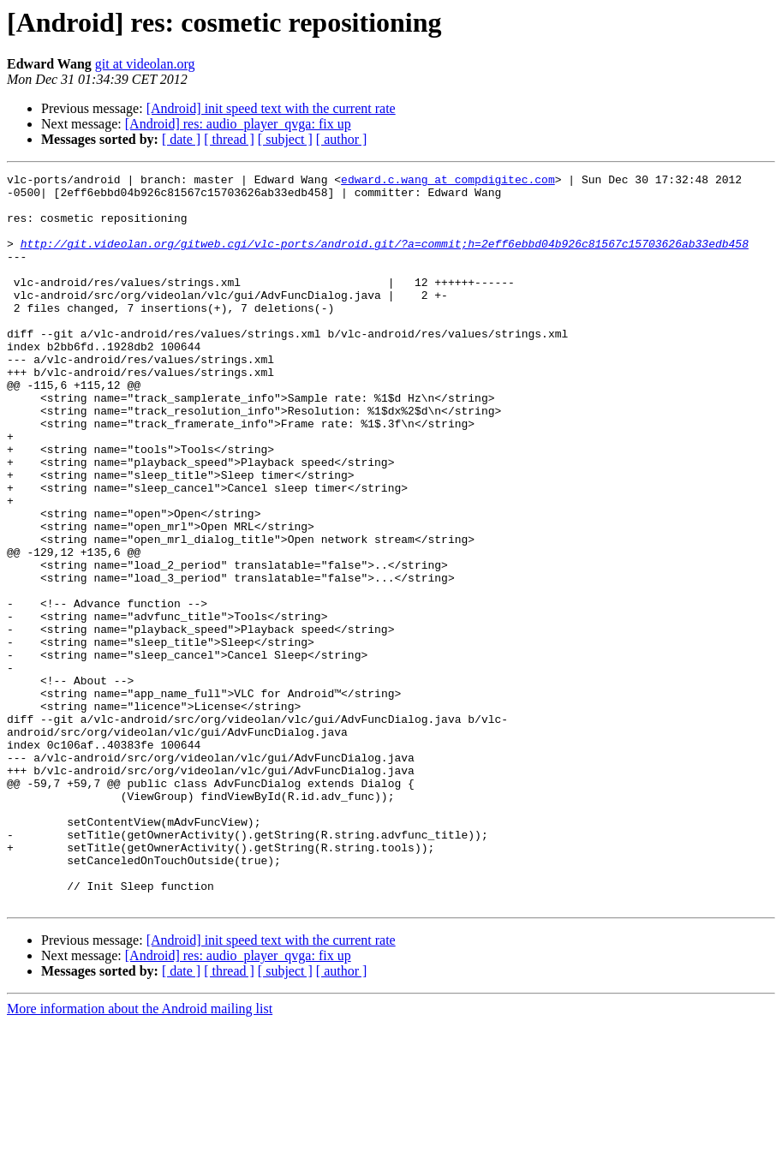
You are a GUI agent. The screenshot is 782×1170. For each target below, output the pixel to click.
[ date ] (181, 139)
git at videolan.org (145, 64)
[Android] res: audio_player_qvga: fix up (238, 123)
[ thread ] (229, 139)
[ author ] (341, 139)
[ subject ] (285, 139)
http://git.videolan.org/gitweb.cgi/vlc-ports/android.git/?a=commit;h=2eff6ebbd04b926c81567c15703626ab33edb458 (385, 258)
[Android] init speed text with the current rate (271, 108)
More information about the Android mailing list (139, 1155)
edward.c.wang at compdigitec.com (448, 181)
